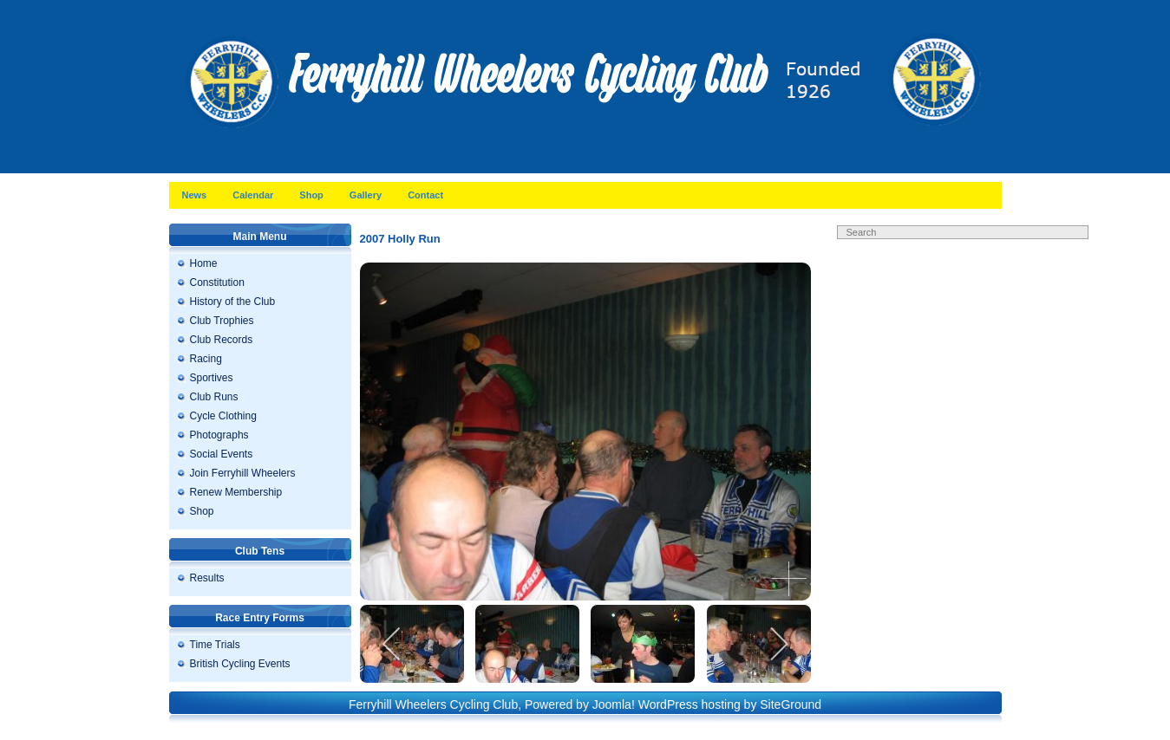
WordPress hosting (689, 704)
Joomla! (613, 704)
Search (975, 249)
